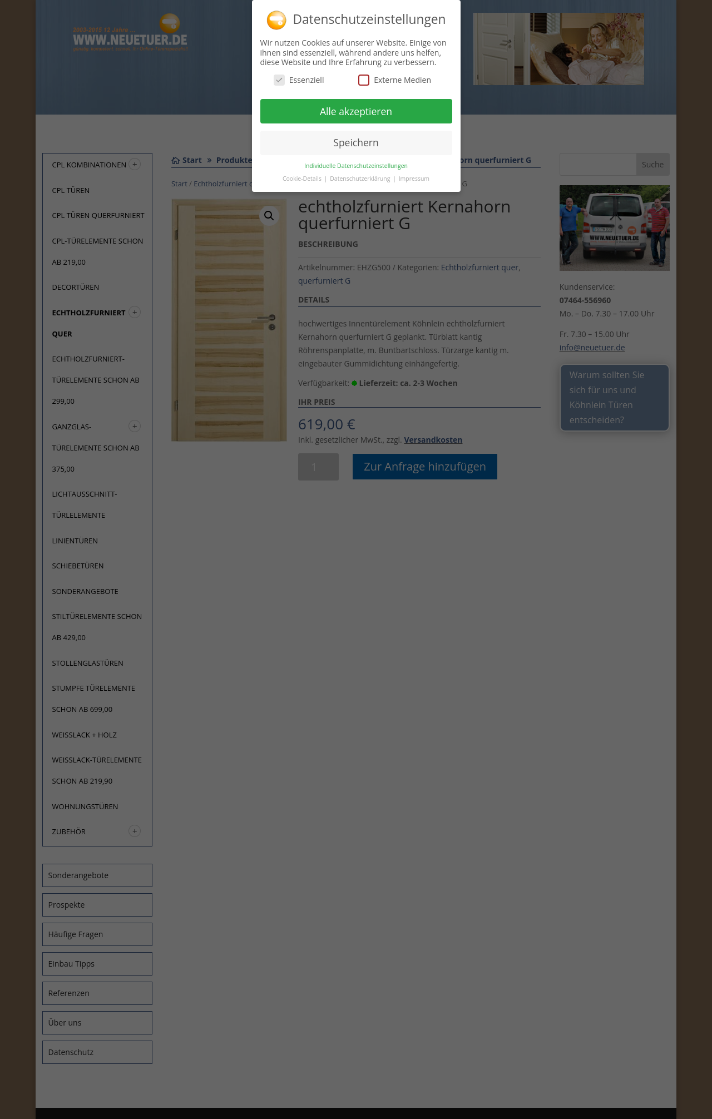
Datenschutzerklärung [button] (361, 174)
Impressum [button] (414, 174)
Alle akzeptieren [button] (356, 106)
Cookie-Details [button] (303, 174)
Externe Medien (394, 75)
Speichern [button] (355, 138)
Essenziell (299, 75)
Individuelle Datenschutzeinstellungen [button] (356, 161)
